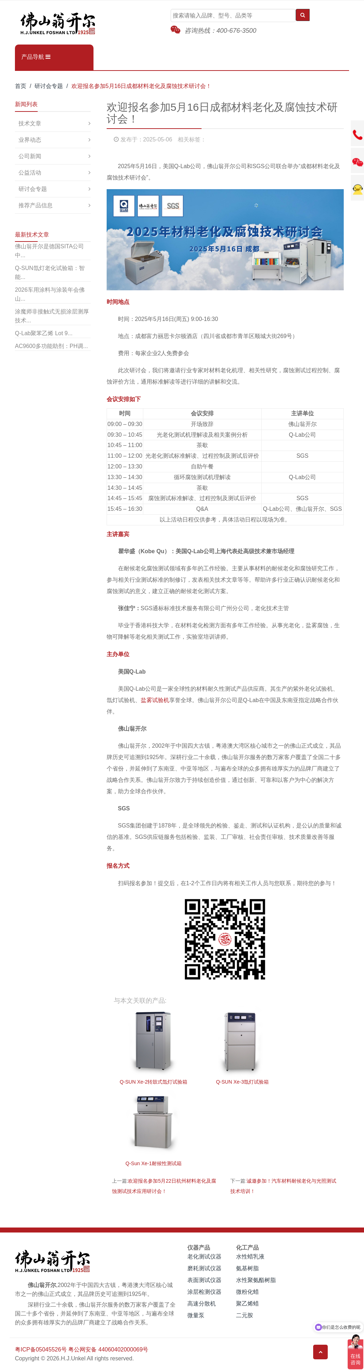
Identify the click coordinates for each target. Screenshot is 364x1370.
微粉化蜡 (247, 1292)
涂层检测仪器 (204, 1292)
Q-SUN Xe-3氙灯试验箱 (242, 1082)
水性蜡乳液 (250, 1257)
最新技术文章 (32, 235)
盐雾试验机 (155, 700)
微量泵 (195, 1315)
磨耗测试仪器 (204, 1268)
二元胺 (244, 1315)
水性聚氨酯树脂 (256, 1280)
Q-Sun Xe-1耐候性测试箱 (153, 1163)
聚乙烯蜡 (247, 1304)
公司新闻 (29, 156)
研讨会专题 (48, 86)
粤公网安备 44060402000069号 (108, 1349)
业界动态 (29, 140)
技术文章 (29, 123)
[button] (54, 57)
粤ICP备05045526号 (41, 1349)
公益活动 (29, 173)
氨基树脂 (247, 1268)
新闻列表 (26, 104)
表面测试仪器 (204, 1280)
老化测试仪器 (204, 1257)
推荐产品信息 (35, 205)
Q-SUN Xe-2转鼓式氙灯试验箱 (154, 1082)
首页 (20, 86)
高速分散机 (201, 1304)
